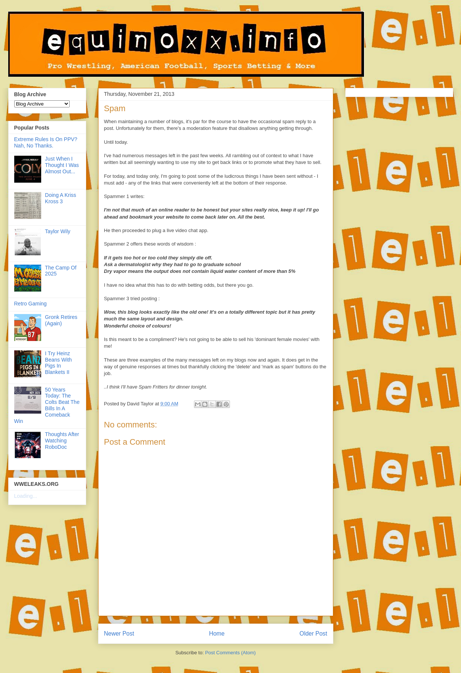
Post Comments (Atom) (230, 652)
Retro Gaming (30, 304)
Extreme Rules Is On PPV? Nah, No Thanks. (46, 142)
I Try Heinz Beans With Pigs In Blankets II (58, 362)
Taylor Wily (57, 231)
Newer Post (119, 633)
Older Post (313, 633)
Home (217, 633)
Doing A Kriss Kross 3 (60, 198)
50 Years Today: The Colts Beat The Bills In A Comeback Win (47, 405)
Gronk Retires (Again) (61, 320)
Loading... (25, 496)
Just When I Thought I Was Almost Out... (62, 165)
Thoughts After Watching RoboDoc (62, 440)
